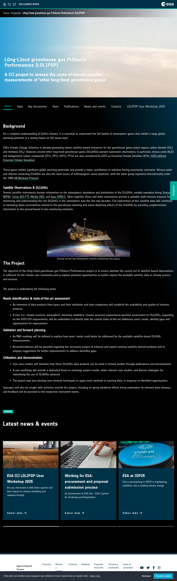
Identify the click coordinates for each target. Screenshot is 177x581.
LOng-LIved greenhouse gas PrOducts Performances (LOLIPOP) (54, 13)
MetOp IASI (37, 196)
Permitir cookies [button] (163, 576)
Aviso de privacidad (128, 566)
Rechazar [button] (146, 576)
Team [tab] (55, 106)
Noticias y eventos (59, 567)
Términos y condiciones (113, 566)
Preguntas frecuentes (98, 566)
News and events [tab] (95, 106)
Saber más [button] (94, 576)
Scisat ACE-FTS (20, 196)
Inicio (6, 13)
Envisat (167, 192)
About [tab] (8, 106)
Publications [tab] (71, 106)
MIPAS (7, 196)
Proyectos (16, 13)
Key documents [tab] (37, 106)
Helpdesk (85, 564)
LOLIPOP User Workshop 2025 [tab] (146, 106)
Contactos (72, 564)
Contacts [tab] (116, 106)
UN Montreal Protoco (26, 178)
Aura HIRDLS (58, 196)
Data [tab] (20, 106)
